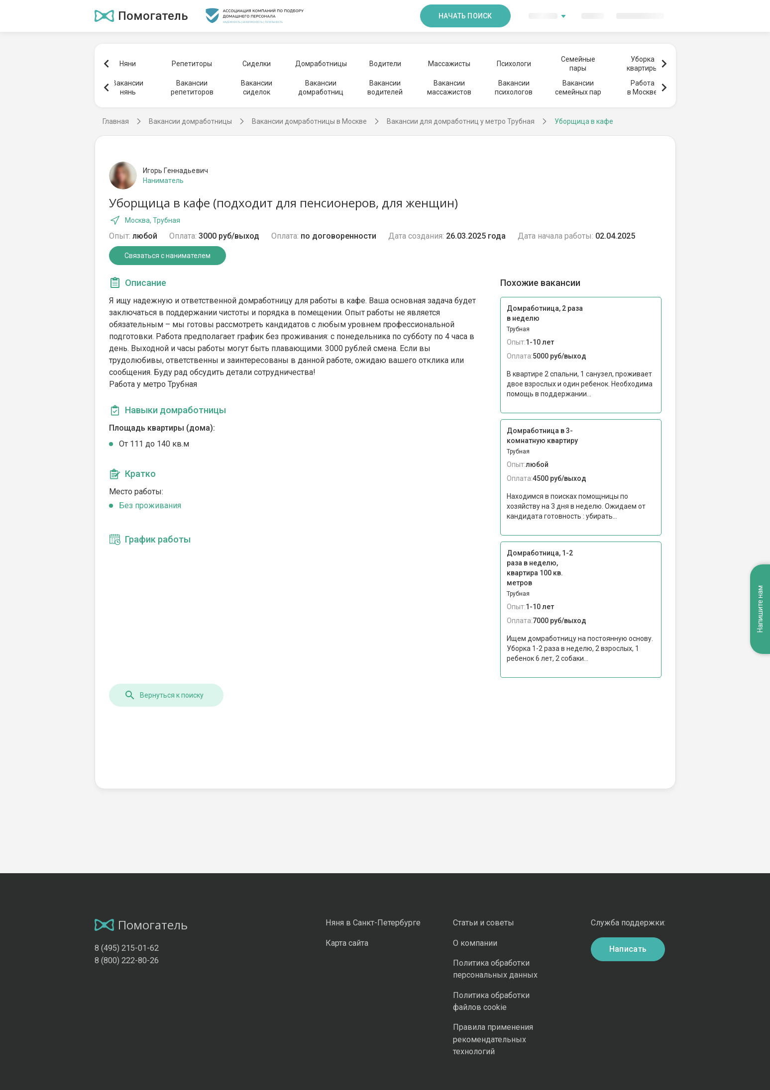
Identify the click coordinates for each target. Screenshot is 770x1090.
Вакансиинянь (127, 87)
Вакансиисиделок (256, 87)
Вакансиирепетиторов (192, 87)
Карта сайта (347, 943)
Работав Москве (642, 87)
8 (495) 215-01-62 (127, 948)
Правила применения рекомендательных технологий (493, 1039)
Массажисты (449, 64)
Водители (385, 64)
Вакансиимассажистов (449, 87)
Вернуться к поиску (164, 695)
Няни (127, 64)
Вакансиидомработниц (320, 87)
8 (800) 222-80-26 (127, 960)
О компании (475, 943)
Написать (628, 949)
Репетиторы (192, 64)
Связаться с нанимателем (167, 256)
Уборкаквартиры (642, 63)
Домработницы (320, 64)
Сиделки (256, 64)
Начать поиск (465, 16)
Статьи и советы (483, 922)
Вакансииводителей (385, 87)
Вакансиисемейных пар (578, 87)
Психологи (514, 64)
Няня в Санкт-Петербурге (373, 922)
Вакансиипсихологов (514, 87)
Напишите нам (760, 609)
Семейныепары (578, 63)
